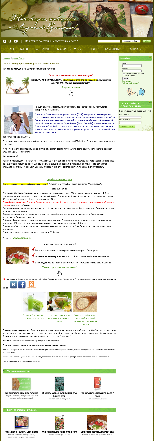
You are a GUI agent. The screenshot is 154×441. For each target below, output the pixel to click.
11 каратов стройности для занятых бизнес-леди (59, 394)
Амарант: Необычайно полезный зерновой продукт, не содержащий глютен (85, 319)
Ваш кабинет (43, 48)
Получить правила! (70, 87)
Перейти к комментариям (59, 179)
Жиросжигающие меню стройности (59, 431)
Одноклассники (10, 41)
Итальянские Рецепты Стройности (21, 431)
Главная (6, 58)
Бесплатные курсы (69, 48)
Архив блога (18, 58)
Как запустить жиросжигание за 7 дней (97, 394)
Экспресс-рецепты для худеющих (97, 431)
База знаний (113, 48)
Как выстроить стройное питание (21, 392)
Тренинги (93, 48)
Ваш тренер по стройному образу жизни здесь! (51, 40)
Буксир (24, 48)
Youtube (16, 41)
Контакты (135, 48)
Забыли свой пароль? (130, 83)
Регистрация (127, 81)
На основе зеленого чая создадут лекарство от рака (59, 318)
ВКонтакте (4, 41)
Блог (12, 48)
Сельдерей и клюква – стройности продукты (33, 317)
